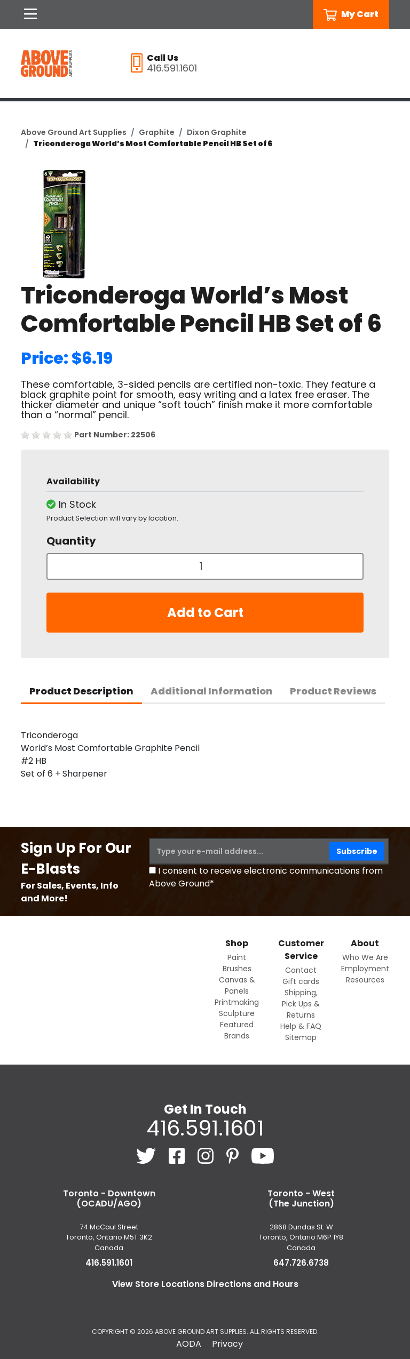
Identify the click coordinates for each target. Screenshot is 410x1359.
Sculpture (237, 1013)
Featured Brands (237, 1030)
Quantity (71, 540)
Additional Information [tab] (212, 691)
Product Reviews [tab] (333, 691)
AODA (188, 1344)
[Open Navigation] (30, 14)
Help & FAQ (300, 1026)
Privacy (227, 1344)
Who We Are (365, 957)
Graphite (157, 132)
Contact (301, 970)
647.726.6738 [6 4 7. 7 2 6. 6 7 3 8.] (301, 1262)
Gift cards (300, 981)
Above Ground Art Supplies (74, 132)
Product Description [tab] (81, 691)
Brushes (237, 968)
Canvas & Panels (237, 985)
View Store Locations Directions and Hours (205, 1284)
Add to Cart (205, 612)
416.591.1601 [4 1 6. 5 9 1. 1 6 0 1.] (205, 1128)
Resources (365, 979)
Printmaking (237, 1002)
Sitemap (301, 1037)
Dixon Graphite (217, 132)
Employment (365, 968)
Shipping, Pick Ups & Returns (301, 1003)
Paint (236, 957)
